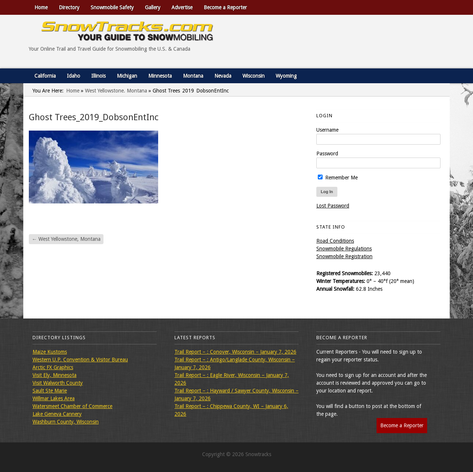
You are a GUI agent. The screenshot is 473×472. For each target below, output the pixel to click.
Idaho (73, 76)
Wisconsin (253, 76)
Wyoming (286, 76)
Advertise (182, 7)
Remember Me (338, 178)
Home (41, 7)
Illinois (98, 76)
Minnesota (160, 76)
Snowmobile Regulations (344, 249)
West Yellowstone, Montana (116, 91)
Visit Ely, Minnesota (54, 375)
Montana (193, 76)
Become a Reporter (225, 7)
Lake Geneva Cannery (57, 414)
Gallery (152, 7)
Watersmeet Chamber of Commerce (72, 406)
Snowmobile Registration (344, 256)
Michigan (127, 76)
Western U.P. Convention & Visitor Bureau (80, 360)
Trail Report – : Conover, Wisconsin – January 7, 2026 (235, 352)
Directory (69, 7)
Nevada (222, 76)
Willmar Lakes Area (54, 398)
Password (327, 153)
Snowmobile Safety (112, 7)
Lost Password (332, 206)
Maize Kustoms (50, 352)
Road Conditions (335, 241)
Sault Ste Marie (50, 391)
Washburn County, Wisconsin (66, 422)
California (45, 76)
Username (327, 130)
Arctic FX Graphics (53, 367)
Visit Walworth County (58, 383)
